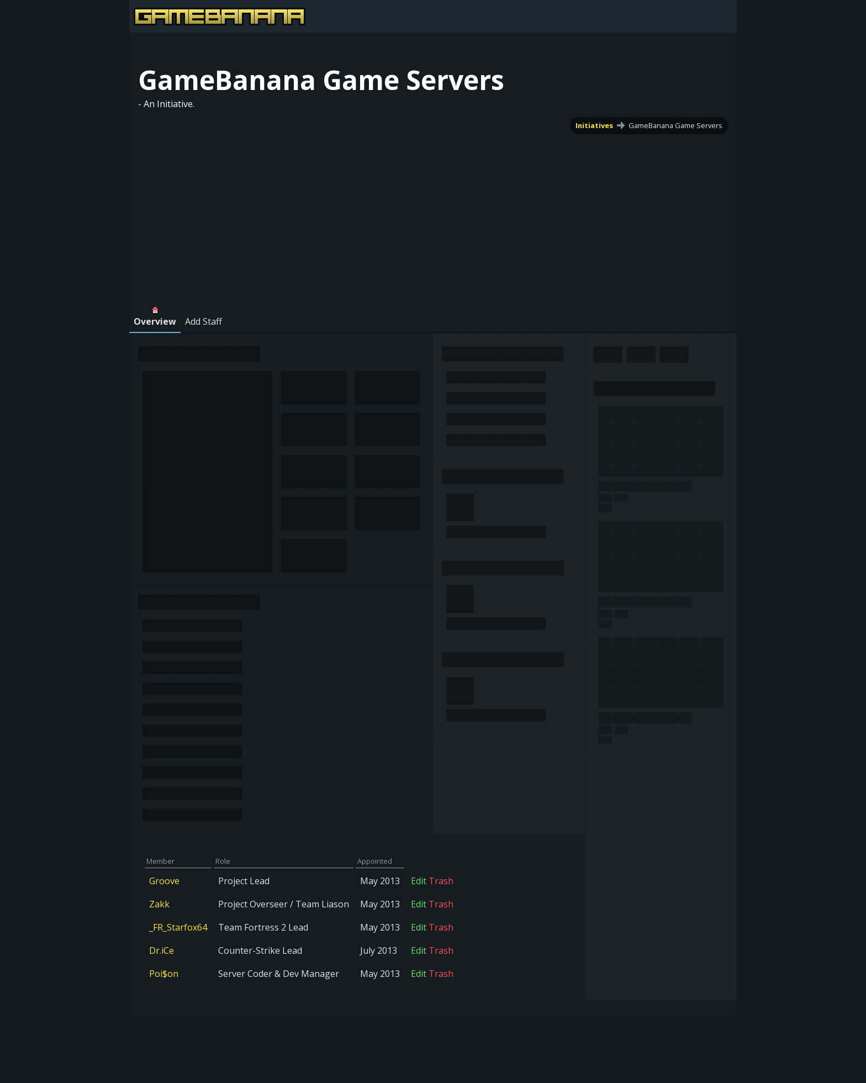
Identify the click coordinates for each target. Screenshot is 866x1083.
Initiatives (594, 125)
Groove (164, 881)
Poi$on (163, 974)
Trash (441, 881)
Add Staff (203, 321)
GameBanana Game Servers (675, 125)
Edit (418, 881)
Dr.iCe (161, 950)
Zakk (159, 904)
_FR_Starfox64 (178, 927)
